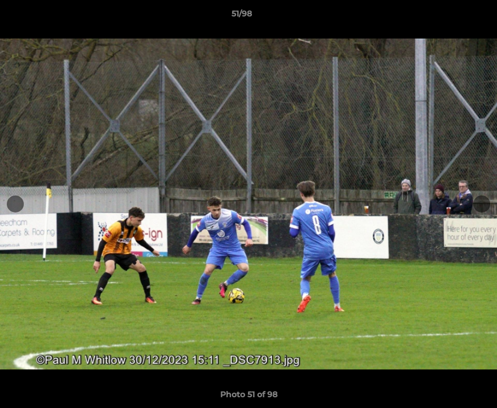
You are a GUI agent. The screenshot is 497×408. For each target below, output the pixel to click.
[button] (449, 16)
